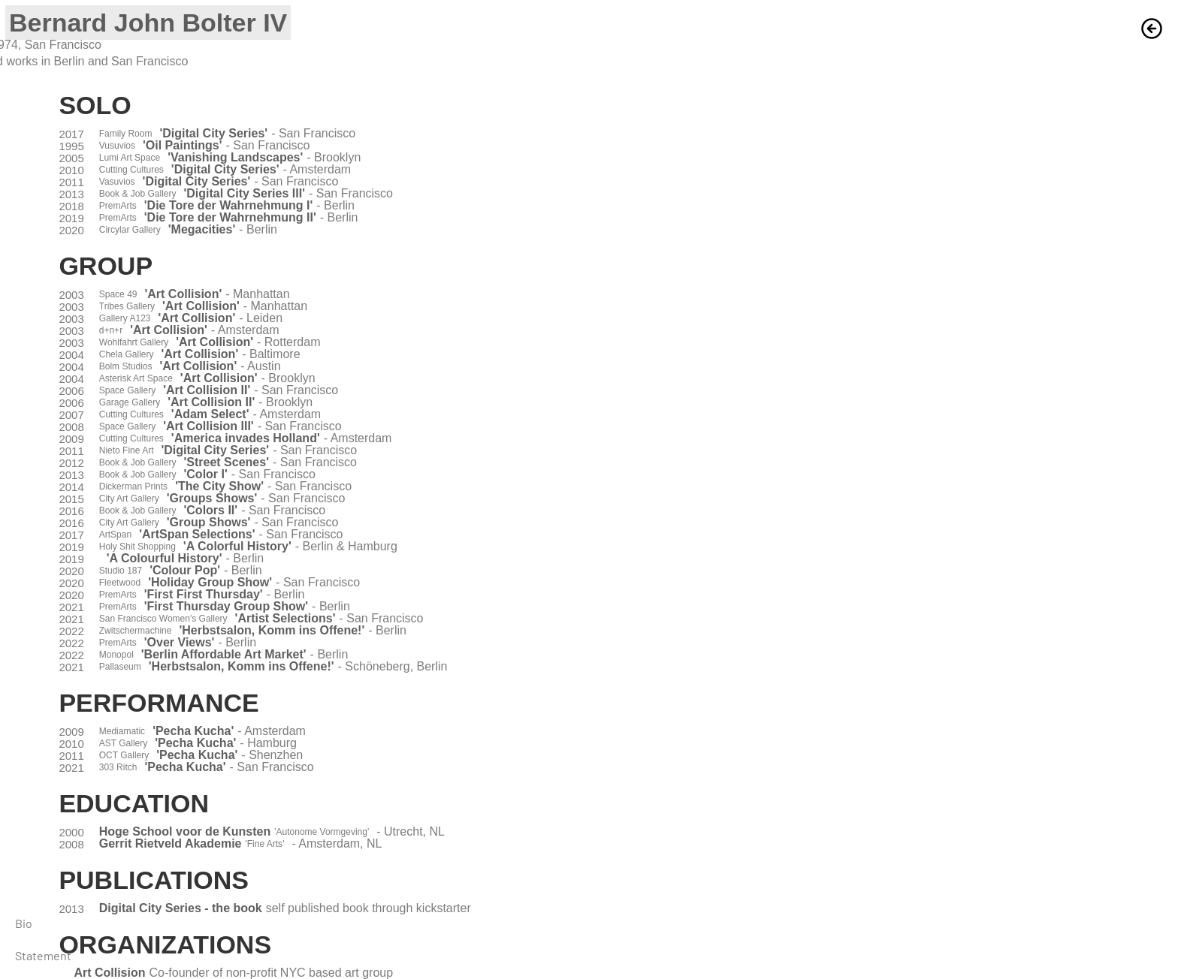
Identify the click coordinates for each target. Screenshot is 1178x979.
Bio (23, 923)
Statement (43, 955)
